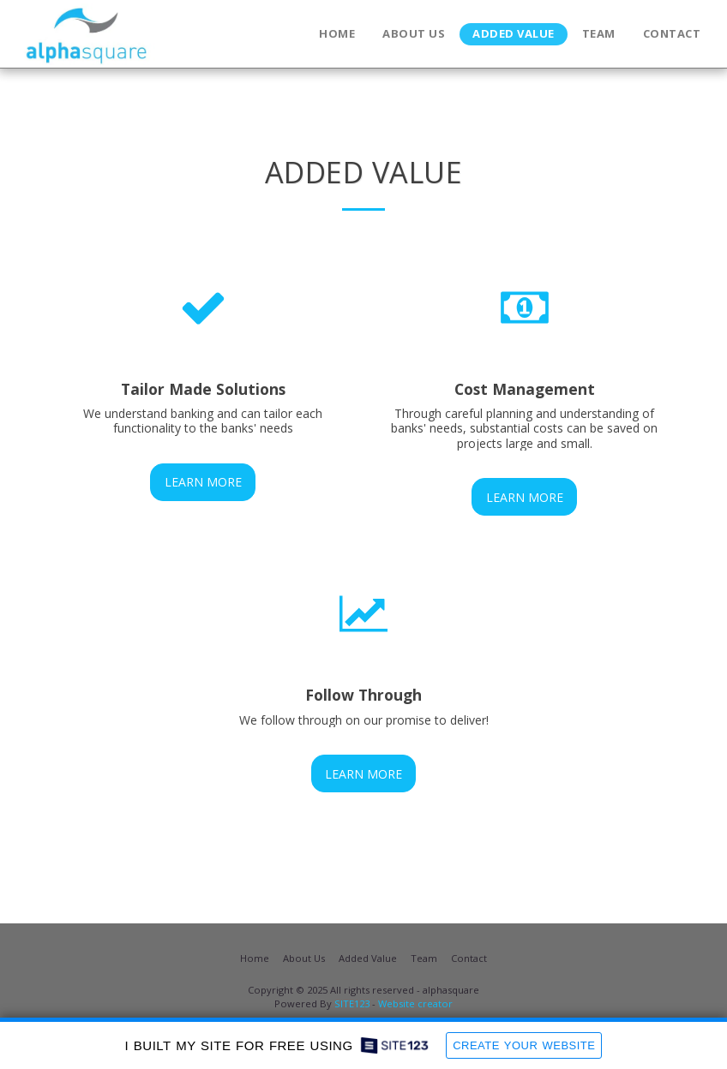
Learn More (203, 482)
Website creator (415, 1003)
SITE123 (352, 1003)
